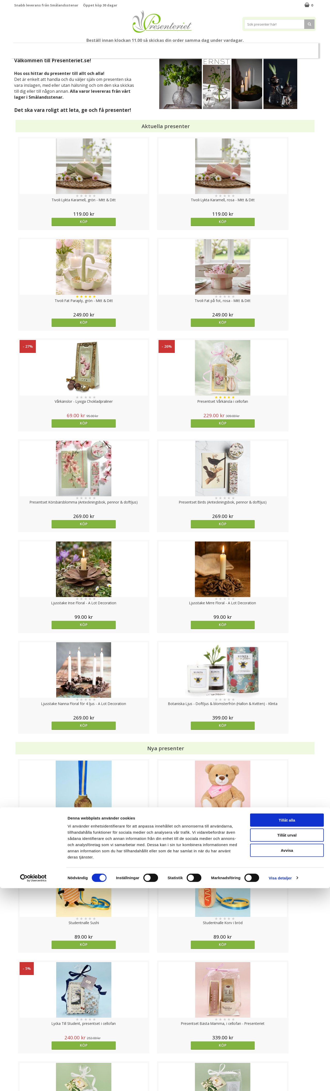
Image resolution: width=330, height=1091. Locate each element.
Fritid (238, 48)
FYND (300, 48)
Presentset (141, 48)
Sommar (114, 48)
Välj (278, 760)
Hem (199, 48)
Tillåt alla (287, 1023)
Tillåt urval (287, 1038)
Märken (281, 48)
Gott (259, 48)
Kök (218, 48)
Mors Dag (53, 48)
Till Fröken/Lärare (85, 48)
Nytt (28, 48)
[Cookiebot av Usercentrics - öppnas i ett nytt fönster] (33, 1081)
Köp (52, 221)
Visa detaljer (280, 1081)
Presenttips (173, 48)
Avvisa (287, 1053)
